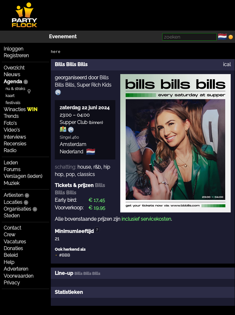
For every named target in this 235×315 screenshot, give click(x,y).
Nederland (71, 152)
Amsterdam (73, 144)
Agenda (13, 81)
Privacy (12, 283)
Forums (12, 169)
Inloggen (13, 49)
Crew (9, 235)
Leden (11, 163)
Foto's (10, 123)
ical (227, 64)
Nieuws (12, 74)
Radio (10, 150)
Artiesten (13, 195)
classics (86, 174)
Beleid (11, 255)
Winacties (20, 109)
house (84, 167)
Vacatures (15, 242)
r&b (97, 167)
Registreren (16, 55)
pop (70, 174)
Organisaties (17, 209)
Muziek (11, 183)
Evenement (62, 36)
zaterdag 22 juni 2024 (85, 108)
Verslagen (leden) (23, 176)
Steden (12, 216)
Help (9, 262)
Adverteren (16, 269)
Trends (11, 116)
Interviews (15, 137)
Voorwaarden (18, 276)
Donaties (13, 248)
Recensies (15, 144)
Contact (12, 228)
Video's (12, 130)
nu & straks (15, 88)
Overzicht (14, 68)
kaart (10, 95)
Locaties (13, 202)
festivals (13, 102)
